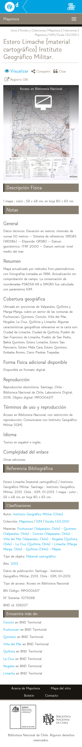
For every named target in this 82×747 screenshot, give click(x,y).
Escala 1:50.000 (67, 35)
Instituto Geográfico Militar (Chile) (38, 514)
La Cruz (8, 659)
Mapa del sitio (61, 688)
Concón (8, 622)
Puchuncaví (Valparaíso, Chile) (38, 529)
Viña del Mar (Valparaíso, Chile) (25, 539)
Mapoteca (54, 30)
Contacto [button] (51, 695)
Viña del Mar (12, 644)
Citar (60, 71)
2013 (14, 563)
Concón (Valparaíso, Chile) (51, 534)
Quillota (9, 651)
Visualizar (19, 71)
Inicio (14, 30)
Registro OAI (17, 79)
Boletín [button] (29, 695)
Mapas (56, 549)
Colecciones (70, 30)
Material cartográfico (41, 556)
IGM (51, 35)
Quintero (9, 637)
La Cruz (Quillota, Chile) (33, 544)
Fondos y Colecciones (33, 30)
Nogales (8, 666)
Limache (9, 673)
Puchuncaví (11, 629)
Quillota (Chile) (37, 549)
